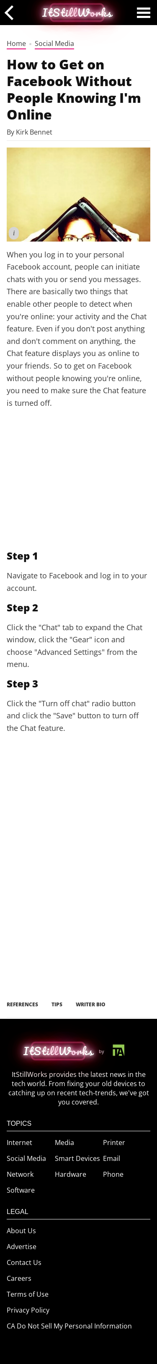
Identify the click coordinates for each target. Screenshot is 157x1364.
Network (20, 1174)
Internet (19, 1142)
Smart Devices (77, 1158)
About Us (21, 1230)
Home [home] (16, 43)
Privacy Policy (28, 1310)
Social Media (54, 43)
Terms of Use (28, 1294)
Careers (19, 1278)
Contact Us (24, 1262)
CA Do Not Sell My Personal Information (69, 1326)
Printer (114, 1142)
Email (111, 1158)
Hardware (70, 1174)
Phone (113, 1174)
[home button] (58, 1051)
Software (21, 1190)
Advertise (21, 1246)
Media (64, 1142)
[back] (12, 12)
